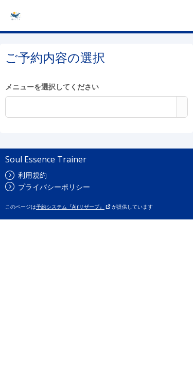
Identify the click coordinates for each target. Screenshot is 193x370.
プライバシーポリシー (47, 187)
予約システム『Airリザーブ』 (73, 206)
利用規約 (26, 175)
